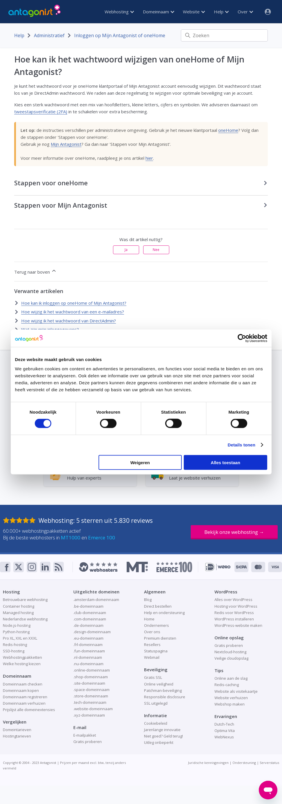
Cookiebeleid (155, 723)
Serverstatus (269, 762)
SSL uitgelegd (156, 703)
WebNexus (224, 737)
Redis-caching (226, 684)
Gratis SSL (153, 677)
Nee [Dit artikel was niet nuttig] (156, 249)
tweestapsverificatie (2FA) (40, 111)
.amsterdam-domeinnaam (96, 599)
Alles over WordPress (233, 599)
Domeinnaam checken (22, 684)
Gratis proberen (87, 741)
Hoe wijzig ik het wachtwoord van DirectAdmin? (68, 321)
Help (221, 12)
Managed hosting (18, 612)
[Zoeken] (224, 35)
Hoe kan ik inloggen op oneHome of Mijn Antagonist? (73, 303)
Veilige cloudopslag (231, 658)
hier (149, 158)
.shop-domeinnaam (90, 676)
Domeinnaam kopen (21, 690)
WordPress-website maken (238, 625)
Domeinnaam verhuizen (24, 703)
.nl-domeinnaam (87, 657)
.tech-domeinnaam (89, 702)
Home (149, 619)
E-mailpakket (84, 735)
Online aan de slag (231, 678)
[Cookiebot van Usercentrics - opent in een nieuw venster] (241, 338)
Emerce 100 (101, 537)
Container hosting (18, 606)
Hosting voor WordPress (235, 606)
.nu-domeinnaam (88, 663)
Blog (148, 599)
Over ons (152, 631)
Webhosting (119, 12)
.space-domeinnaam (91, 689)
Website (194, 12)
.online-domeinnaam (91, 670)
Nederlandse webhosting (25, 619)
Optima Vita (224, 730)
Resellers (152, 644)
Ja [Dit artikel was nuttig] (126, 249)
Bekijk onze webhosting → (234, 532)
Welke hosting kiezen (22, 663)
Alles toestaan (225, 462)
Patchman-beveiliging (163, 690)
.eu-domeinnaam (88, 638)
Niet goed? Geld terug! (163, 736)
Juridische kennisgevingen (208, 762)
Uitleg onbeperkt (158, 742)
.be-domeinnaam (88, 606)
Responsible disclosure (164, 696)
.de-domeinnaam (88, 625)
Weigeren (140, 462)
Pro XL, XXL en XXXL (20, 638)
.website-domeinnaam (93, 708)
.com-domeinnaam (89, 619)
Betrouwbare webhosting (25, 599)
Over (245, 12)
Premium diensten (160, 638)
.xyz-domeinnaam (89, 715)
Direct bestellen (158, 606)
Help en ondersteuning (164, 612)
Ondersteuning (244, 762)
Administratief (49, 35)
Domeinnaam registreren (25, 696)
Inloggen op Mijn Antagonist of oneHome (119, 35)
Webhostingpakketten (22, 657)
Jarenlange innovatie (162, 729)
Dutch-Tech (224, 724)
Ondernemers (156, 625)
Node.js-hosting (16, 625)
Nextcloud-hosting (230, 651)
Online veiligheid (158, 684)
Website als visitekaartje (236, 691)
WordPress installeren (234, 619)
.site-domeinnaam (89, 683)
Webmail (151, 657)
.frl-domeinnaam (88, 644)
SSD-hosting (13, 651)
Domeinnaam (158, 12)
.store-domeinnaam (90, 696)
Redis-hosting (15, 644)
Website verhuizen (231, 697)
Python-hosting (16, 631)
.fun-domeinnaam (89, 651)
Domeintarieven (17, 729)
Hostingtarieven (17, 736)
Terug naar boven (35, 271)
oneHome (228, 130)
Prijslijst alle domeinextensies (29, 709)
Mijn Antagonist (66, 144)
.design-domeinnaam (92, 631)
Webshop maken (229, 704)
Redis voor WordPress (234, 612)
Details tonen (241, 444)
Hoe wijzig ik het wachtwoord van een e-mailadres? (72, 312)
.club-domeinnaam (89, 612)
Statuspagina (156, 651)
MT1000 (70, 537)
